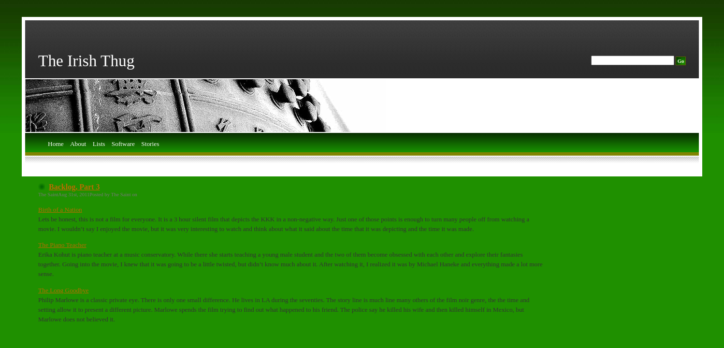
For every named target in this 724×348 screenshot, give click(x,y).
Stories (150, 144)
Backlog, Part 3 (74, 187)
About (78, 144)
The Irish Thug (86, 61)
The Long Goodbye (63, 290)
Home (56, 144)
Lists (99, 144)
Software (123, 144)
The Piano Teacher (62, 244)
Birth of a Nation (60, 209)
